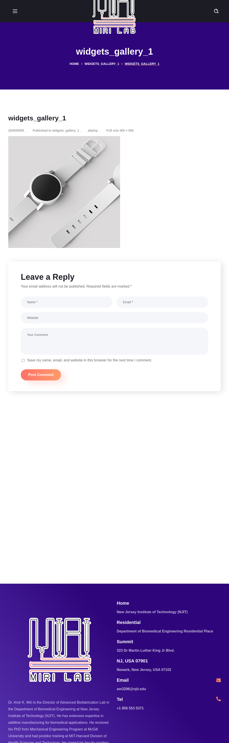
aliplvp (93, 130)
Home (74, 64)
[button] (216, 11)
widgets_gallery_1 (102, 64)
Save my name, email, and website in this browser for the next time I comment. (89, 360)
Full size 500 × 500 (120, 130)
